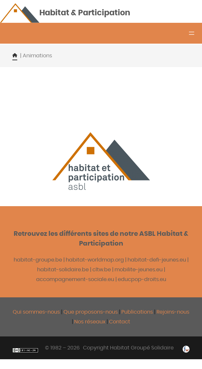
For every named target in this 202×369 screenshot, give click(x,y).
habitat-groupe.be (38, 260)
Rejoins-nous (172, 312)
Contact (119, 321)
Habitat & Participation (84, 13)
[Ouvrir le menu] (191, 33)
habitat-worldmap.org (95, 260)
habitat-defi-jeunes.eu (157, 260)
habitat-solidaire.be (63, 269)
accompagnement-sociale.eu (75, 279)
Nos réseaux (89, 321)
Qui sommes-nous (36, 312)
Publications (137, 312)
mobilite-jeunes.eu (138, 269)
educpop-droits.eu (142, 279)
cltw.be (101, 269)
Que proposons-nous (90, 312)
